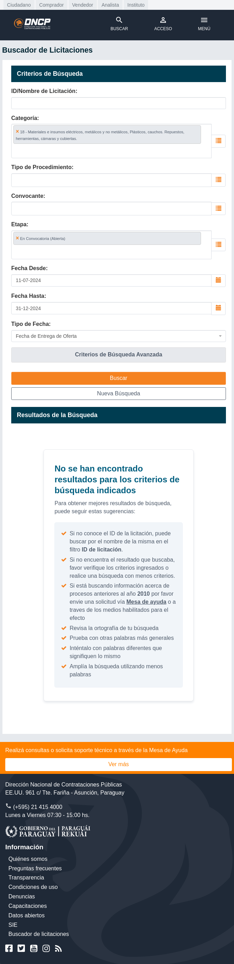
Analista (110, 5)
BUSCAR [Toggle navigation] (119, 23)
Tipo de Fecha (30, 324)
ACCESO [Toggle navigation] (163, 23)
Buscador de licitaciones (38, 934)
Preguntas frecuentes (35, 868)
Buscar (118, 378)
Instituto (136, 5)
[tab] (119, 355)
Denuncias (21, 896)
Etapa (19, 224)
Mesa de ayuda (146, 602)
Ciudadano (19, 5)
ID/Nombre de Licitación (43, 91)
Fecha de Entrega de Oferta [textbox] (46, 336)
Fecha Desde (28, 268)
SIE (13, 925)
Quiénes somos (27, 859)
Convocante (27, 196)
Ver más (118, 764)
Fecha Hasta (27, 296)
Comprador (51, 5)
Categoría (24, 118)
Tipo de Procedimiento (41, 167)
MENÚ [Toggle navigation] (204, 23)
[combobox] (111, 141)
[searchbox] (46, 150)
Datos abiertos (26, 915)
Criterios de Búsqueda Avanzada (118, 354)
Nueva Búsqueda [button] (118, 393)
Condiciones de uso (33, 887)
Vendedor (82, 5)
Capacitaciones (27, 906)
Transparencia (26, 878)
